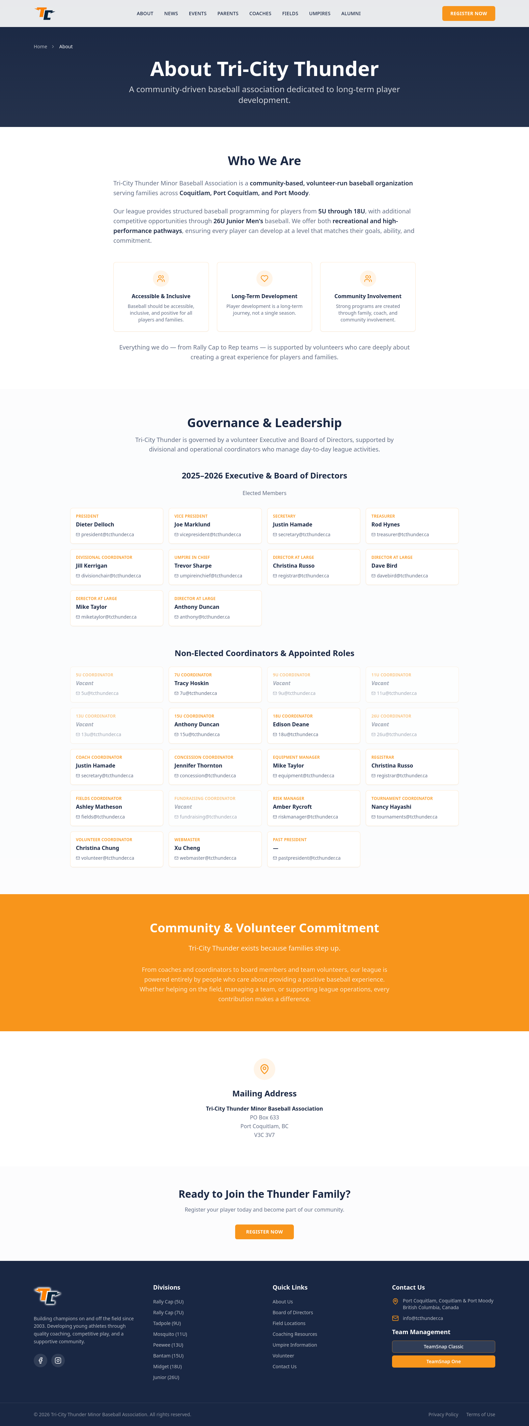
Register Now (468, 13)
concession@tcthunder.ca (205, 779)
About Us (283, 1301)
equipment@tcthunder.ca (303, 779)
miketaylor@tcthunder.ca (106, 620)
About (145, 13)
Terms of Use (480, 1414)
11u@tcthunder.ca (394, 697)
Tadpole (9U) (167, 1323)
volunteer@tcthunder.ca (105, 861)
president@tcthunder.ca (105, 538)
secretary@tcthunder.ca (301, 538)
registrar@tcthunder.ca (301, 579)
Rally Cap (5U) (168, 1301)
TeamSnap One (443, 1361)
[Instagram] (58, 1360)
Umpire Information (295, 1345)
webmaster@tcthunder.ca (205, 861)
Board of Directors (293, 1312)
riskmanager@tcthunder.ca (305, 820)
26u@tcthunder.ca (394, 738)
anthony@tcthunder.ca (202, 620)
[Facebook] (40, 1360)
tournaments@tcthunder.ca (404, 820)
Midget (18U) (167, 1366)
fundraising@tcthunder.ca (205, 820)
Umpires (319, 13)
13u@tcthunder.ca (98, 738)
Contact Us (285, 1366)
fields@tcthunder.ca (100, 820)
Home (40, 46)
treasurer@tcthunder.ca (400, 538)
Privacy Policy (443, 1414)
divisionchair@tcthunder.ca (108, 579)
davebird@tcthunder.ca (399, 579)
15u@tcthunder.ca (197, 738)
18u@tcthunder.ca (295, 738)
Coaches (260, 13)
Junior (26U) (166, 1377)
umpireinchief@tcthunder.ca (208, 579)
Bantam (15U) (168, 1355)
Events (198, 13)
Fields (290, 13)
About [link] (66, 46)
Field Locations (289, 1323)
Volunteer (283, 1355)
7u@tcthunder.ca (195, 697)
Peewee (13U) (168, 1345)
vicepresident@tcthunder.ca (207, 538)
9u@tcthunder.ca (294, 697)
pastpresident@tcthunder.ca (307, 861)
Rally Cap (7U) (168, 1312)
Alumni (351, 13)
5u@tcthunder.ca (97, 697)
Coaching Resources (295, 1334)
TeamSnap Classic (444, 1346)
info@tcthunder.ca (423, 1318)
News (171, 13)
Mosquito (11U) (170, 1334)
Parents (228, 13)
